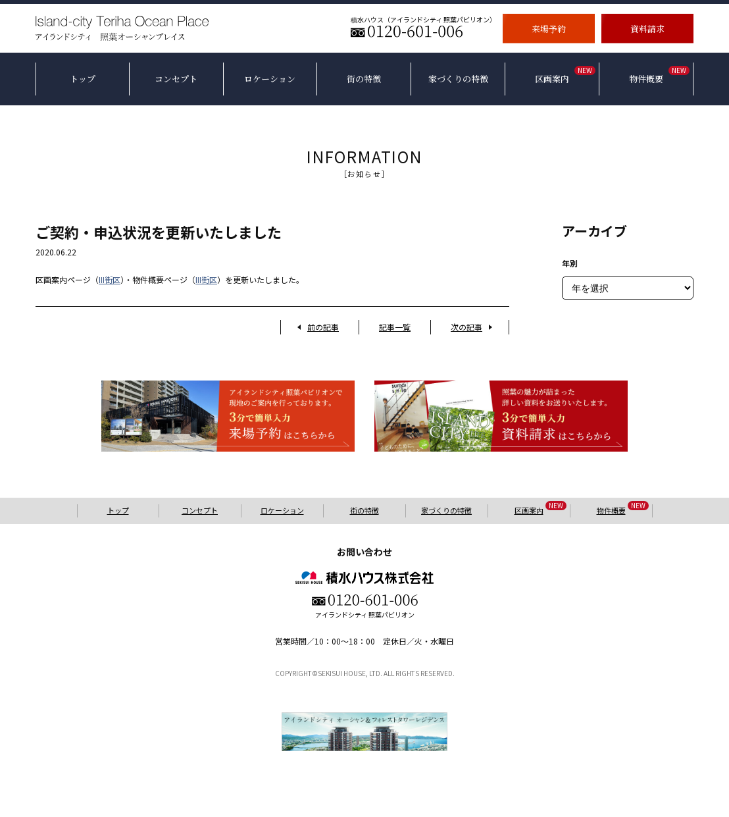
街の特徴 (364, 510)
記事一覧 (395, 326)
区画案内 (540, 509)
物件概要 (623, 509)
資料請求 (647, 28)
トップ (118, 510)
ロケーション (282, 510)
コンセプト (200, 510)
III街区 (109, 279)
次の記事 (466, 326)
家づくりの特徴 (446, 510)
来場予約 (549, 28)
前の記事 (323, 326)
